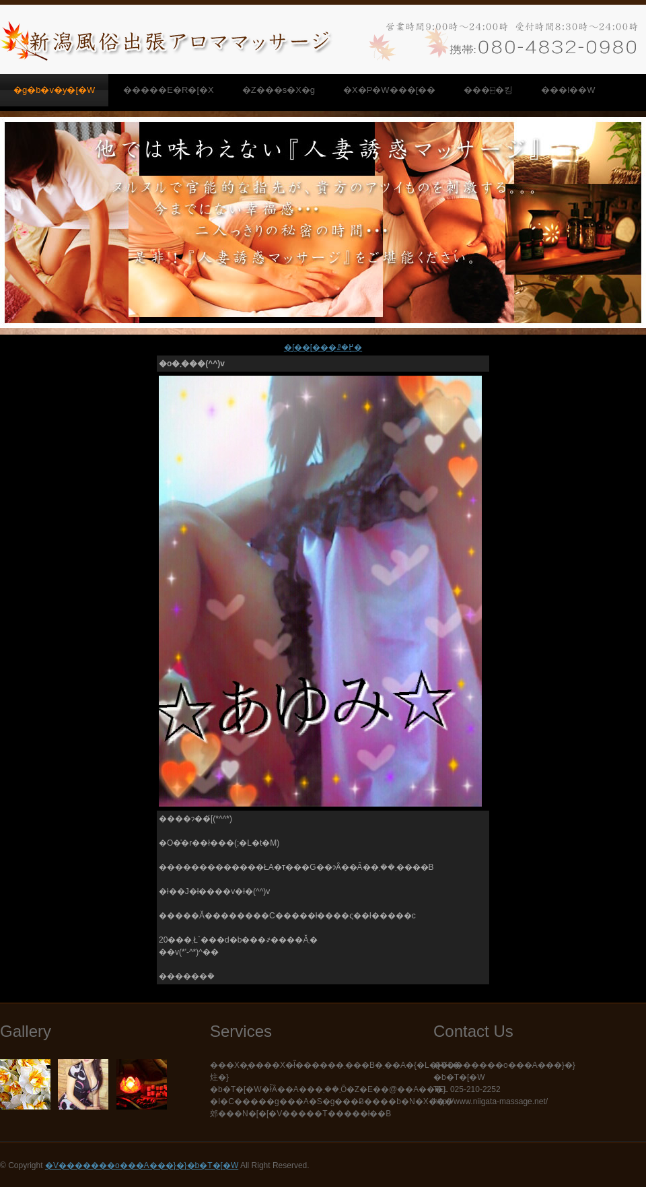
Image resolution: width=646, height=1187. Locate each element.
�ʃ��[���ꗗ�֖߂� (323, 347)
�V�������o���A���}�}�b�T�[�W (141, 1165)
